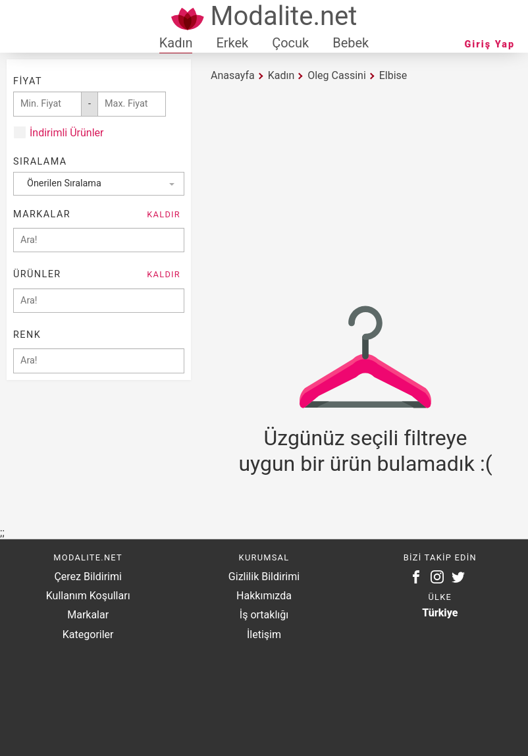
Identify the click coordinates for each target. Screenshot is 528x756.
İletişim (264, 634)
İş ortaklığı (264, 614)
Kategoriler (88, 634)
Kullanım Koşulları (88, 595)
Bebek (350, 43)
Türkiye (440, 613)
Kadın (176, 43)
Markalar (88, 614)
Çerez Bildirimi (87, 576)
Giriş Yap (490, 44)
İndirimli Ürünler (66, 132)
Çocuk (290, 43)
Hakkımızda (264, 595)
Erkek (232, 43)
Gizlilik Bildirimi (264, 576)
